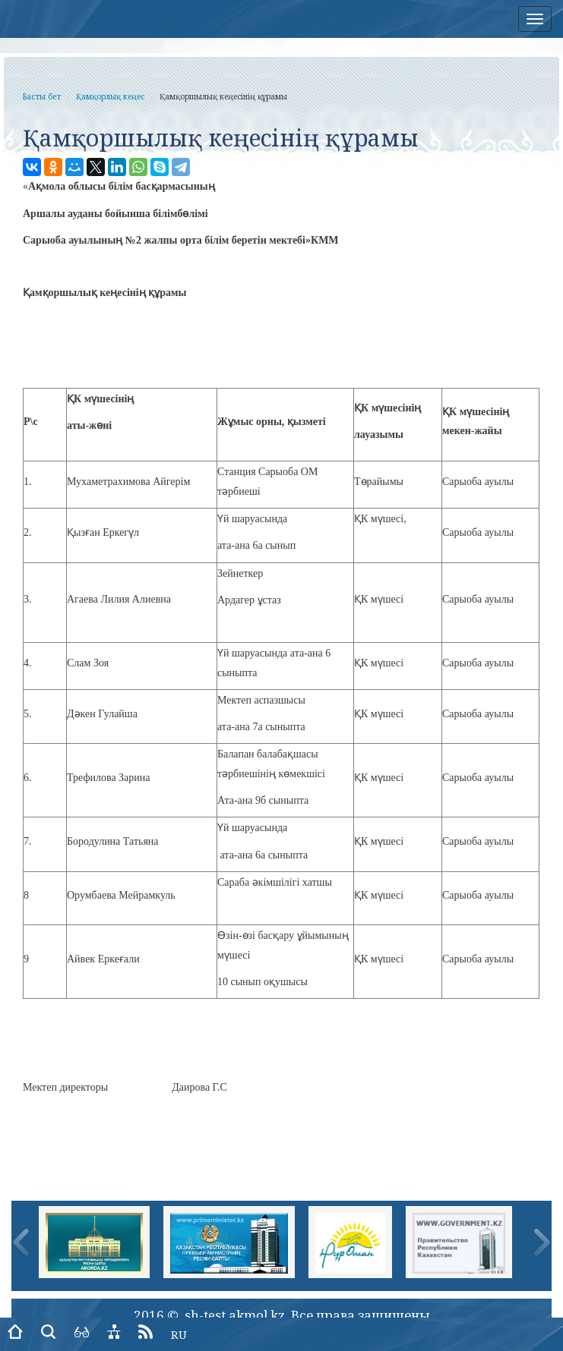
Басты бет (42, 96)
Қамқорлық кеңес (110, 96)
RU (179, 1334)
